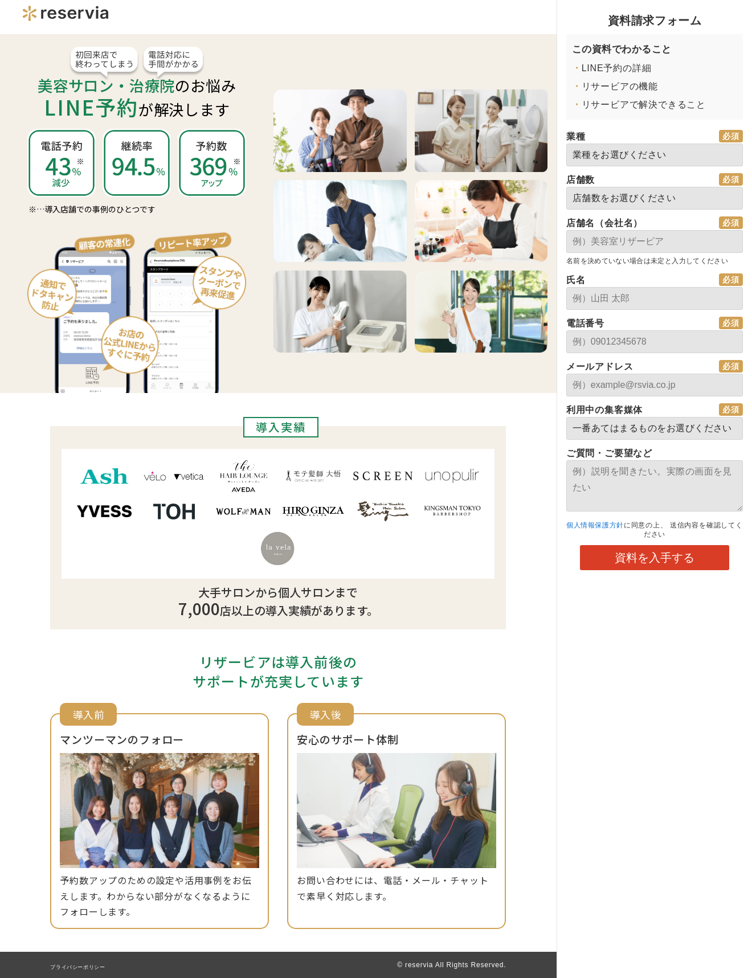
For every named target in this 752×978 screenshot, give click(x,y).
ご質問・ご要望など (609, 453)
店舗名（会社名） (604, 223)
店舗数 (580, 180)
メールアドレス (600, 366)
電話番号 (585, 323)
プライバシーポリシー (86, 967)
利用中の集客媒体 (604, 410)
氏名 (576, 280)
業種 (576, 136)
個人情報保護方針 (599, 525)
